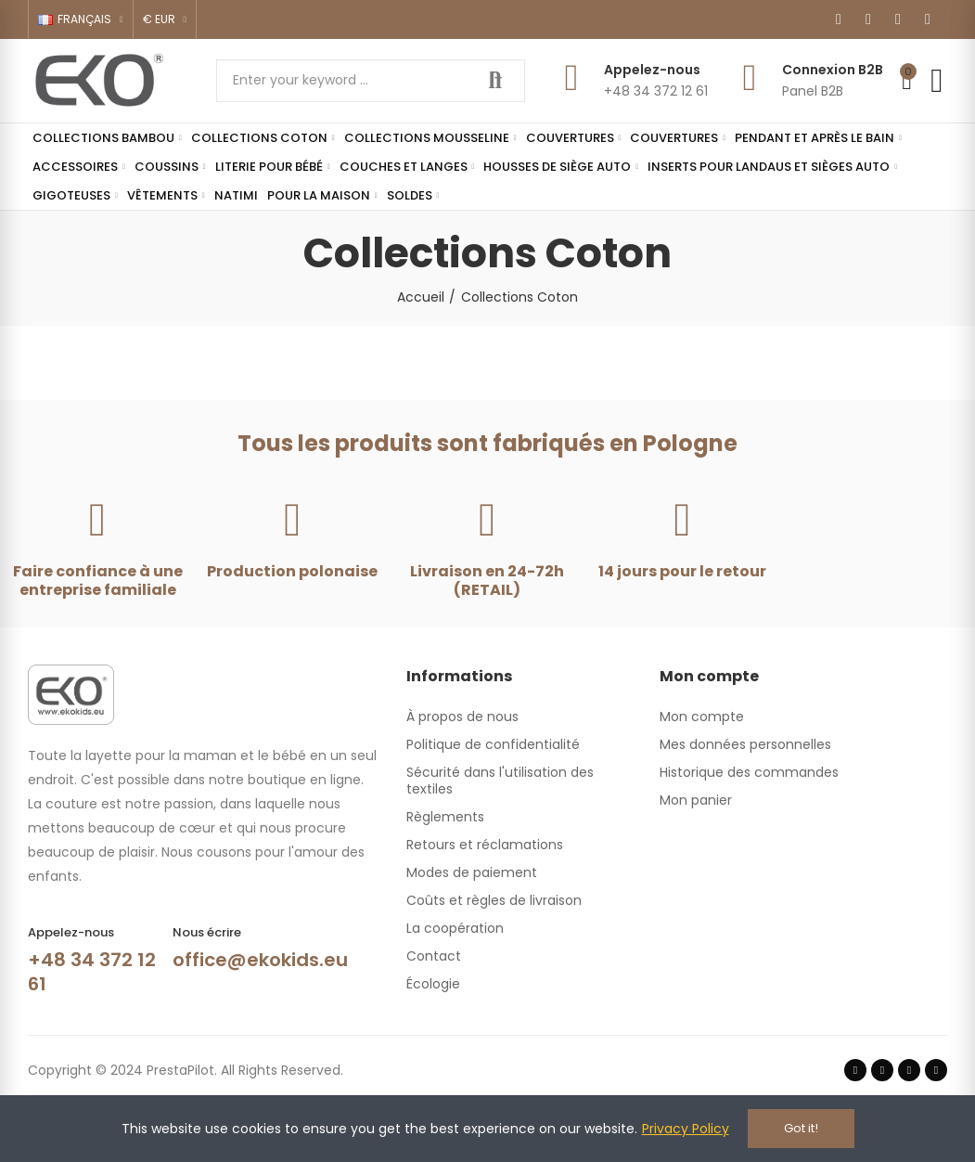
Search (495, 80)
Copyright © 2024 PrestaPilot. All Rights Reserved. (185, 1070)
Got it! (801, 1128)
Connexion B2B (832, 69)
